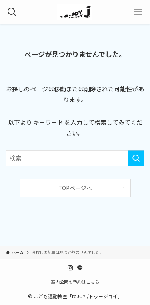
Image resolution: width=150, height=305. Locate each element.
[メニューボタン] (138, 12)
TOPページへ (75, 188)
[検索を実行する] (136, 158)
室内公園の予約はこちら (75, 282)
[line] (80, 268)
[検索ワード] (75, 158)
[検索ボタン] (12, 12)
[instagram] (70, 268)
